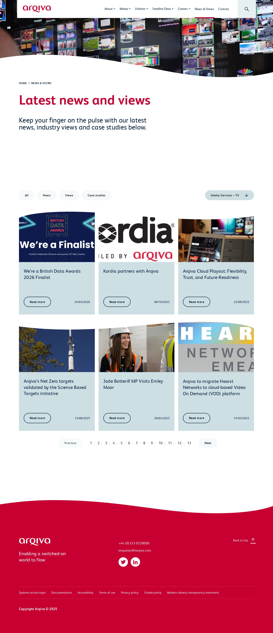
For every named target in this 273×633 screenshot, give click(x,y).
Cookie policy (153, 593)
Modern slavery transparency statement (193, 593)
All (26, 195)
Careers (183, 8)
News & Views (204, 9)
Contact (223, 9)
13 (189, 443)
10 (160, 443)
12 (179, 443)
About (108, 8)
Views (69, 195)
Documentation (61, 593)
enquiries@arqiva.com (134, 550)
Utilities (140, 8)
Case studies (97, 195)
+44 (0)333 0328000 (133, 543)
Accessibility (85, 593)
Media (124, 8)
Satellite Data (161, 8)
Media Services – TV (225, 195)
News (47, 195)
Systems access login (32, 593)
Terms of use (107, 593)
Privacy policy (130, 593)
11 (170, 443)
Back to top (240, 540)
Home (23, 83)
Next (208, 443)
